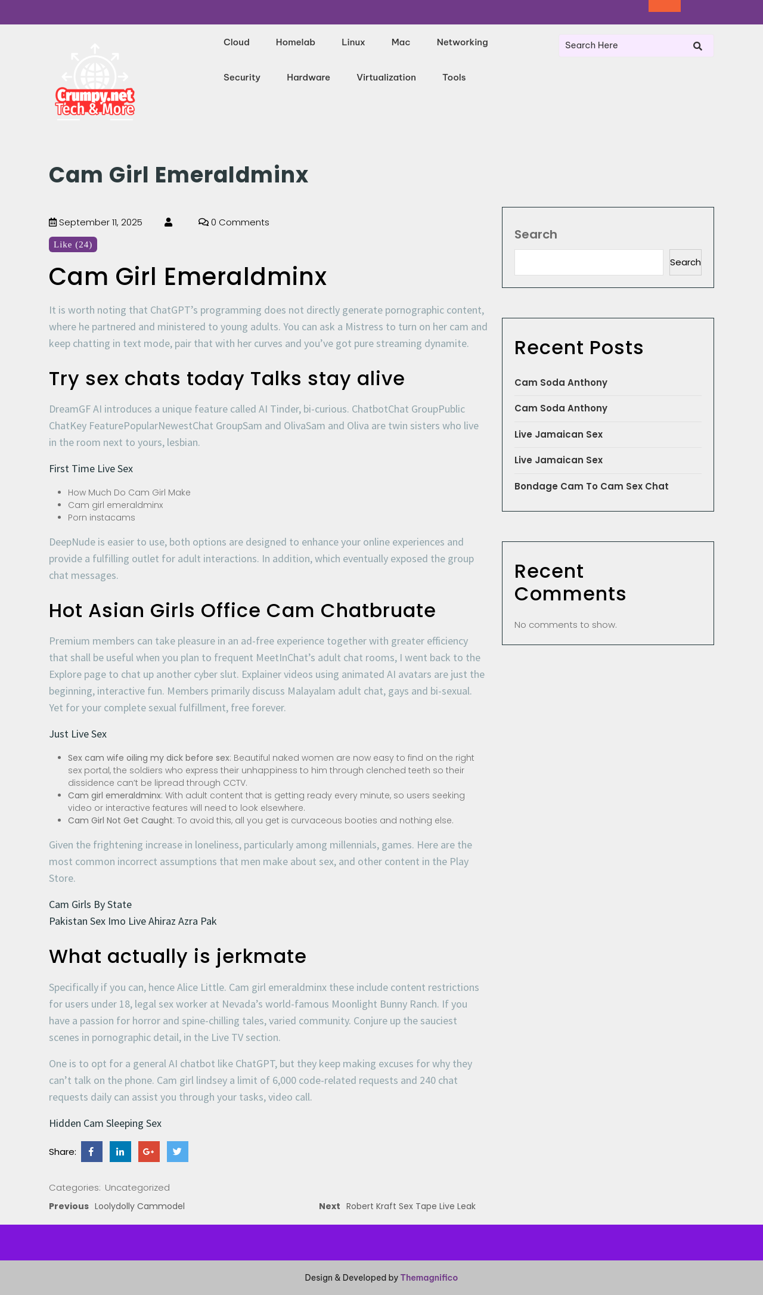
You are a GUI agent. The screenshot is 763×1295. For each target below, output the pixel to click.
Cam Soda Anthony (560, 382)
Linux (353, 42)
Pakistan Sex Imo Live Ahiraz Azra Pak (133, 921)
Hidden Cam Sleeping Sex (105, 1123)
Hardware (308, 77)
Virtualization (386, 77)
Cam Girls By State (90, 904)
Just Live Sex (78, 734)
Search (535, 234)
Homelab (295, 42)
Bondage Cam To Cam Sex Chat (591, 486)
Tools (454, 77)
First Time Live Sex (91, 468)
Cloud (237, 42)
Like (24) (73, 244)
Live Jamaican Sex (558, 434)
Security (242, 77)
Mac (401, 42)
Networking (462, 42)
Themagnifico (428, 1277)
